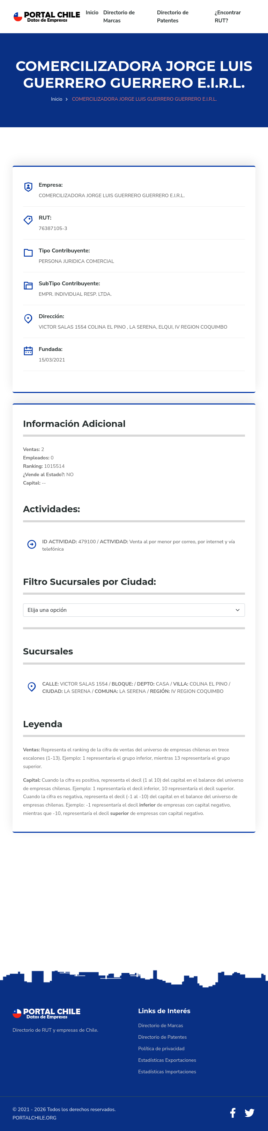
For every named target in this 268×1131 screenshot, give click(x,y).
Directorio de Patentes (172, 16)
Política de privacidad (161, 1048)
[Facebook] (233, 1113)
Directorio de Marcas (119, 16)
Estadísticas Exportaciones (167, 1060)
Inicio (92, 12)
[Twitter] (249, 1113)
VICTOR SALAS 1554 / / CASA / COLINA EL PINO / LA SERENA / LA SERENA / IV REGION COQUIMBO (136, 688)
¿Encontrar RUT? (228, 16)
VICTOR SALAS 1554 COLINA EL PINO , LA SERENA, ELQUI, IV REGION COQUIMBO (133, 327)
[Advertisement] (134, 913)
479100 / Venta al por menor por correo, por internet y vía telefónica (138, 545)
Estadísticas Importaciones (167, 1071)
